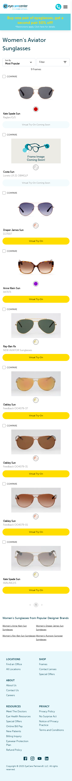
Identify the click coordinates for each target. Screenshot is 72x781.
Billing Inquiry (13, 736)
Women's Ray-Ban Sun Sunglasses (19, 636)
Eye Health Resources (18, 716)
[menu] (67, 7)
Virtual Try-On (36, 241)
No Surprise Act (48, 716)
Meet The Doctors (16, 711)
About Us (11, 685)
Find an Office (14, 664)
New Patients (13, 731)
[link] (36, 92)
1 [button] (36, 604)
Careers (10, 695)
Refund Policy (14, 750)
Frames (43, 664)
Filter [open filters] (53, 62)
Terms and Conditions (51, 730)
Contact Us (12, 690)
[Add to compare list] (4, 76)
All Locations (13, 669)
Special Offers (47, 674)
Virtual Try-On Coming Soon (36, 125)
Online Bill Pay (14, 726)
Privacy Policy (47, 711)
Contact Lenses (47, 669)
